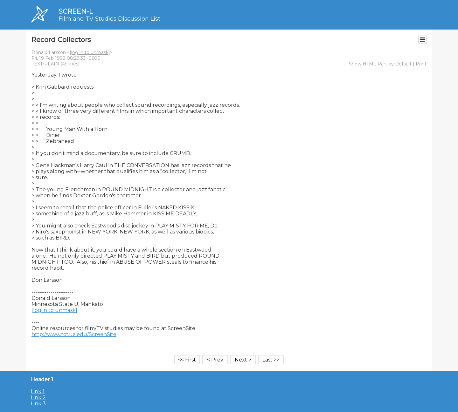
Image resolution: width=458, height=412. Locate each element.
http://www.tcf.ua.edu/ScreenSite (73, 334)
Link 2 (38, 398)
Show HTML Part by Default (380, 64)
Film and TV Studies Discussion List (109, 18)
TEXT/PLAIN (45, 64)
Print (421, 64)
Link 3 (38, 404)
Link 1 (38, 391)
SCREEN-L (76, 11)
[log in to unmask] (90, 52)
